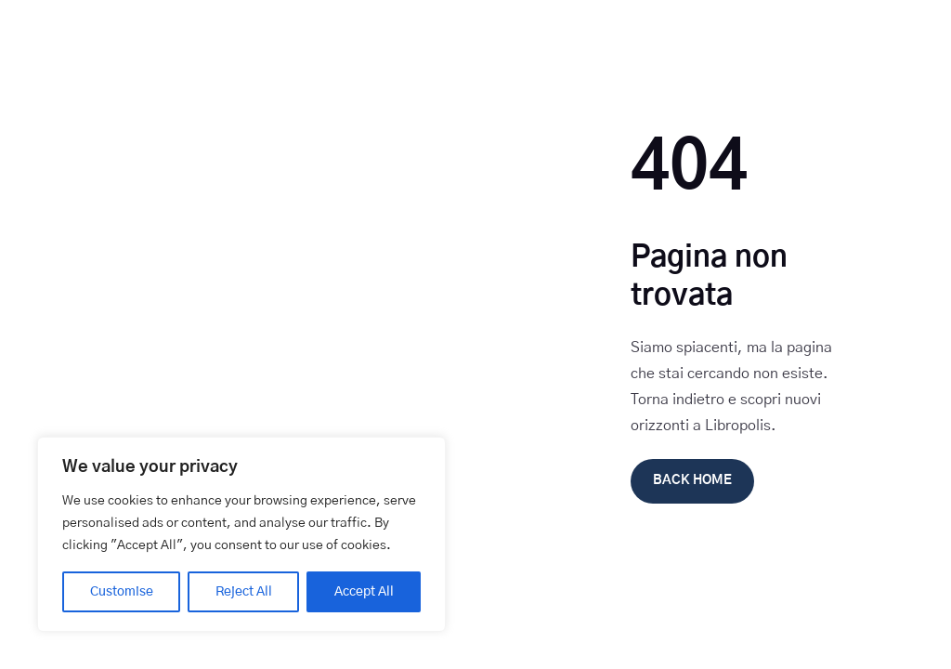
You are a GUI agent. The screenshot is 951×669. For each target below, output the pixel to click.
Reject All (243, 591)
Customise (121, 591)
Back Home (692, 480)
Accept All (364, 591)
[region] (241, 534)
